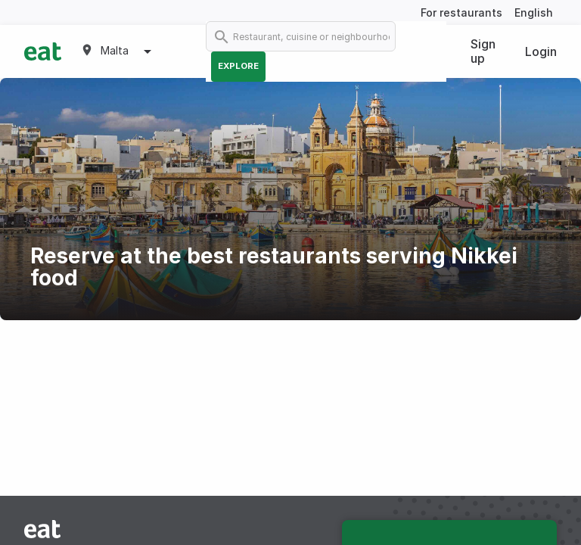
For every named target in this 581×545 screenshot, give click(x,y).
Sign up (483, 51)
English (533, 12)
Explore (238, 66)
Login (541, 51)
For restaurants (461, 12)
